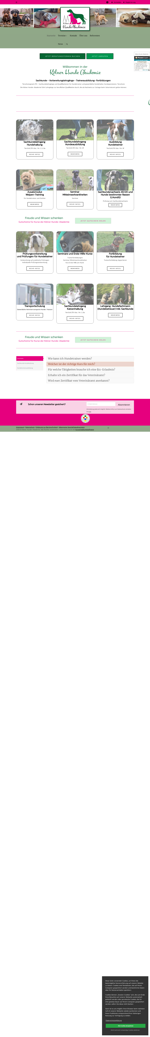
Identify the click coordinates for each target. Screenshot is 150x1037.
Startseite (20, 358)
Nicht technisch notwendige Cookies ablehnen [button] (125, 1030)
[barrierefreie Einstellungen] (108, 2)
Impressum (20, 427)
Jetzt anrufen (100, 56)
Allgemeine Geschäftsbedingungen (72, 427)
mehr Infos (34, 154)
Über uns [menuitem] (83, 36)
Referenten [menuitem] (95, 36)
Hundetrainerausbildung (25, 368)
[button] (67, 44)
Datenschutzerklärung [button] (114, 1020)
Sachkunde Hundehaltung (25, 363)
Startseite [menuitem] (51, 36)
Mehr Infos (75, 154)
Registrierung (129, 2)
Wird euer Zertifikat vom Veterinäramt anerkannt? (78, 380)
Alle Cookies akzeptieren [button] (125, 1026)
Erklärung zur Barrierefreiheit (47, 427)
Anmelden (116, 2)
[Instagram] (108, 427)
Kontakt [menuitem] (73, 36)
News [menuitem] (60, 44)
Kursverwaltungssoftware (84, 429)
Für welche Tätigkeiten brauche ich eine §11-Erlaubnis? (81, 369)
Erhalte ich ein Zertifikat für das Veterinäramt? (76, 375)
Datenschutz (30, 427)
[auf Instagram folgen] (17, 2)
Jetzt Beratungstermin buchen (62, 56)
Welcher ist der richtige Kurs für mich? (71, 364)
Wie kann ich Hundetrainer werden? (70, 358)
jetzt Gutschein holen (93, 221)
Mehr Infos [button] (115, 205)
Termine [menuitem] (63, 36)
